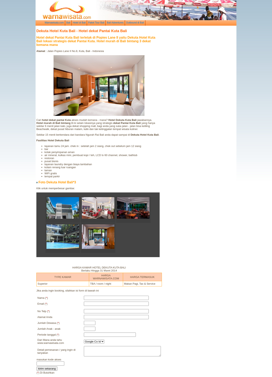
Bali (68, 22)
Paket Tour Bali (96, 22)
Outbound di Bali (135, 22)
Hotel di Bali (79, 22)
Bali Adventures (115, 22)
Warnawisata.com (54, 22)
